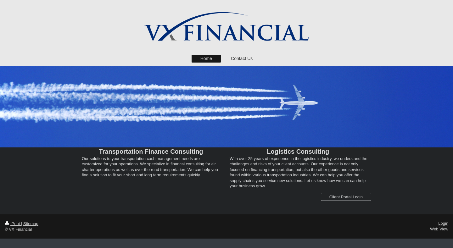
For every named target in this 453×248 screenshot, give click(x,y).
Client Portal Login (346, 197)
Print (13, 223)
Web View (439, 229)
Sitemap (30, 223)
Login (443, 223)
